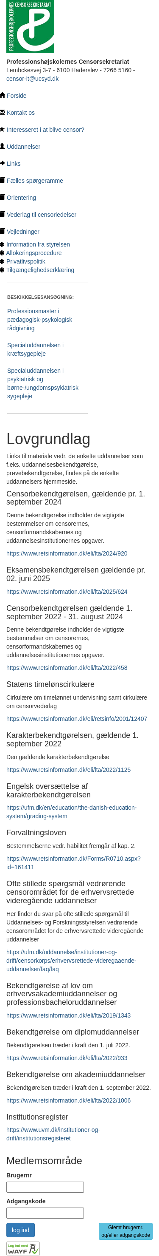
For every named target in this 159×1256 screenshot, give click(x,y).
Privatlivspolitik (25, 261)
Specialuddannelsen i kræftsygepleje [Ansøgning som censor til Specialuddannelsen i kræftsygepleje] (35, 349)
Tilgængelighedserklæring (40, 270)
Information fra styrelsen (38, 244)
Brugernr (19, 1175)
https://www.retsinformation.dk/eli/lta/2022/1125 (68, 769)
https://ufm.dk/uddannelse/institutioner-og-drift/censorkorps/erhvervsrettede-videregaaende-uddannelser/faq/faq (71, 960)
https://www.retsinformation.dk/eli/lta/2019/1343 (68, 1015)
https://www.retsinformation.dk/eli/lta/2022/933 (67, 1058)
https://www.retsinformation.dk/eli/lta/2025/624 (67, 591)
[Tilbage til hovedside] (30, 26)
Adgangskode (26, 1201)
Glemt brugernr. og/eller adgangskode (125, 1231)
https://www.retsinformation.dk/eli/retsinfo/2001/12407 (76, 718)
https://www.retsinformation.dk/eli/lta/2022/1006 (68, 1100)
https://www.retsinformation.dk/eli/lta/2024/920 (67, 553)
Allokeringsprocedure (34, 252)
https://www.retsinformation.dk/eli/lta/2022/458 (67, 667)
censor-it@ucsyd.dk (32, 78)
